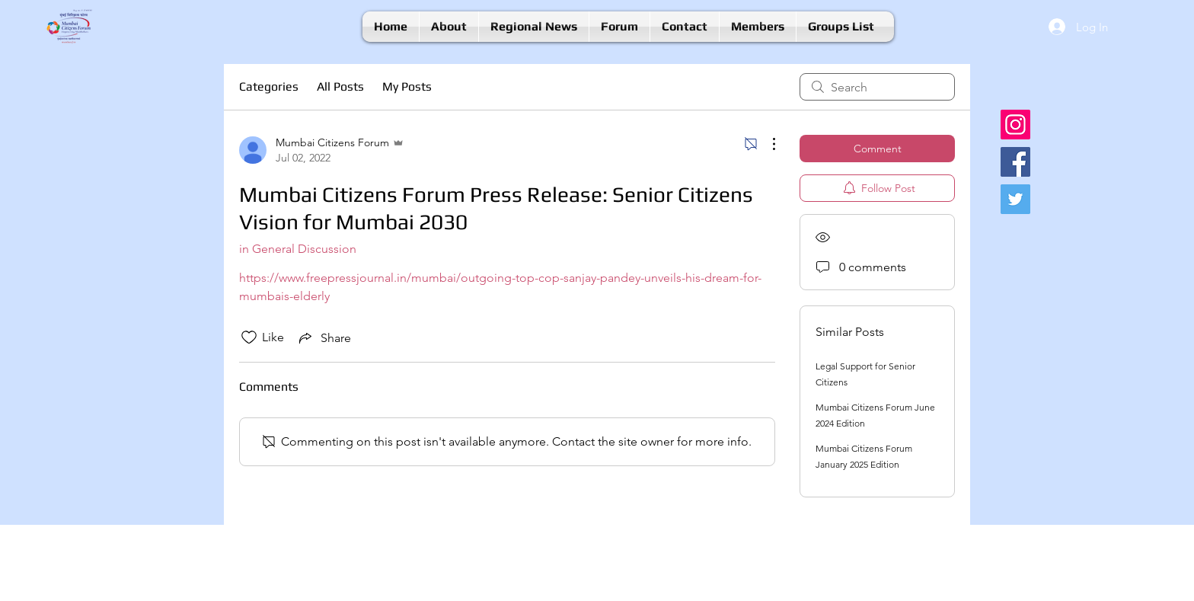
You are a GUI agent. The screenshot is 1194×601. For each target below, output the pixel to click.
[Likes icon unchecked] (249, 337)
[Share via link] (323, 337)
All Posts (340, 86)
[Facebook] (1015, 162)
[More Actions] (766, 144)
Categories (268, 86)
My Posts (407, 86)
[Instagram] (1015, 124)
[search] (877, 87)
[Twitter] (1015, 199)
